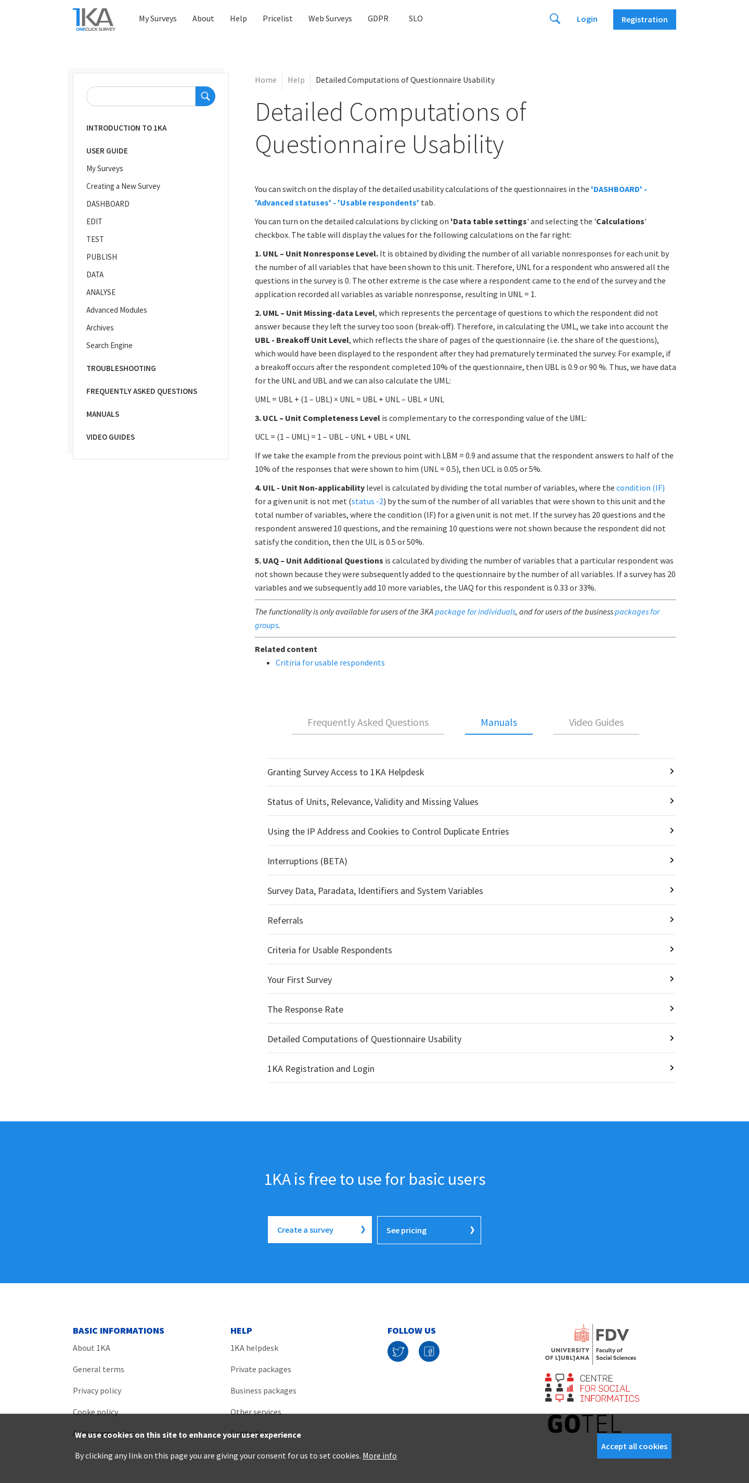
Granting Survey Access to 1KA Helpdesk (345, 772)
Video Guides (110, 437)
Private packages (260, 1368)
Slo (416, 18)
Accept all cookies (634, 1446)
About (203, 18)
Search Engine (109, 345)
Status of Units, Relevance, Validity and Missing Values (373, 802)
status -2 (367, 501)
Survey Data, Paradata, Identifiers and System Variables (375, 891)
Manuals (102, 414)
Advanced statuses (293, 202)
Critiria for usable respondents (330, 662)
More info (380, 1455)
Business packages (263, 1389)
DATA (95, 274)
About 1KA (91, 1346)
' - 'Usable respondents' (374, 202)
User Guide (107, 151)
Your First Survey (299, 980)
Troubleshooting (121, 368)
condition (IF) (640, 487)
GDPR (378, 18)
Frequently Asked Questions (141, 391)
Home (266, 79)
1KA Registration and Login (320, 1069)
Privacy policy (97, 1389)
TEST (95, 239)
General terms (98, 1368)
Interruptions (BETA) (307, 861)
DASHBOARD (108, 204)
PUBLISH (101, 257)
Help (238, 18)
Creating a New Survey (123, 186)
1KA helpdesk (254, 1346)
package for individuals (475, 611)
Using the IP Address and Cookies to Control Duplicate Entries (388, 831)
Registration (645, 19)
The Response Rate (305, 1009)
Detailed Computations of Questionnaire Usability (364, 1039)
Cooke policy (95, 1410)
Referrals (285, 920)
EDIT (94, 221)
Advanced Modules (116, 310)
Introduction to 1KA (126, 128)
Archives (100, 328)
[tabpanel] (465, 920)
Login (587, 19)
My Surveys (158, 18)
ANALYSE (100, 292)
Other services (255, 1410)
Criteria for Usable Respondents (329, 950)
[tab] (368, 723)
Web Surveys (330, 18)
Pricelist (278, 18)
